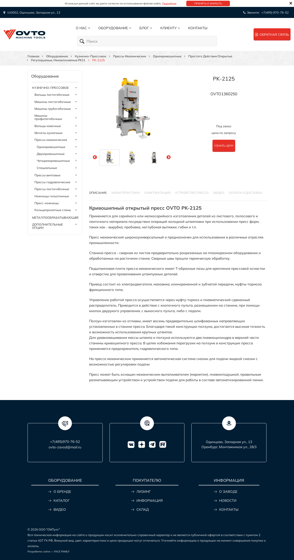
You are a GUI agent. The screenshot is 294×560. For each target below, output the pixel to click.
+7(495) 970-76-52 (275, 12)
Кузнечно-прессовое (90, 56)
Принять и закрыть (208, 3)
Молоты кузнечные (48, 133)
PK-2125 (224, 78)
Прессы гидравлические (52, 182)
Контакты (197, 28)
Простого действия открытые (210, 56)
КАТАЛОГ (62, 500)
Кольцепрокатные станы (52, 210)
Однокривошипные (167, 56)
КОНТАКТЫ (228, 509)
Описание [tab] (98, 192)
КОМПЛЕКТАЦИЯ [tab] (157, 192)
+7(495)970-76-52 (65, 441)
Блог (144, 28)
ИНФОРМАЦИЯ (149, 500)
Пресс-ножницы (46, 203)
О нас (81, 28)
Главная (33, 56)
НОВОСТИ (227, 500)
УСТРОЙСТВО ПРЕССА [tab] (192, 192)
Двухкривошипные (51, 154)
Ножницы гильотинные (51, 196)
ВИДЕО (60, 509)
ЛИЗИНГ (143, 491)
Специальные (47, 168)
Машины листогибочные (52, 102)
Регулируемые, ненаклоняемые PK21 (58, 60)
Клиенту (168, 28)
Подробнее (169, 3)
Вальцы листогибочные (51, 94)
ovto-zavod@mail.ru (65, 447)
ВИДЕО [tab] (218, 192)
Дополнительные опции (47, 226)
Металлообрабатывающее (55, 217)
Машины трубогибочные (52, 108)
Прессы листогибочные (51, 189)
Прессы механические (129, 56)
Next (168, 157)
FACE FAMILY (62, 551)
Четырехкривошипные (53, 160)
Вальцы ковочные (47, 126)
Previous (95, 157)
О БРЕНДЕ (62, 491)
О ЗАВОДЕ (228, 491)
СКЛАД (142, 509)
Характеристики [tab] (125, 192)
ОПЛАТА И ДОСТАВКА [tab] (245, 192)
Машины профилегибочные (48, 117)
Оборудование (113, 28)
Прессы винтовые (47, 175)
